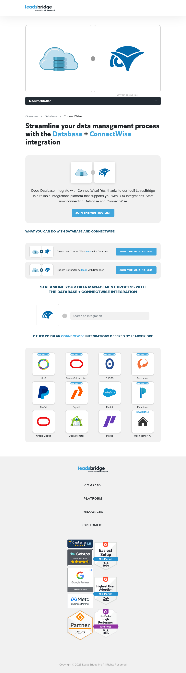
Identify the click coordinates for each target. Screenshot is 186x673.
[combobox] (109, 316)
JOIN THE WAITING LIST (93, 212)
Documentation (40, 101)
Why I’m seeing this (127, 95)
